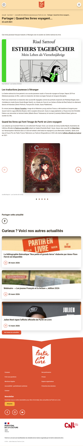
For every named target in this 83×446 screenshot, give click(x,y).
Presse (44, 377)
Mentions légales (10, 381)
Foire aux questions (10, 377)
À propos (7, 372)
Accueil (4, 15)
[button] (36, 199)
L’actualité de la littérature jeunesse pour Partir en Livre (30, 15)
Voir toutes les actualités (11, 332)
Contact (7, 390)
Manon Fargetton (21, 108)
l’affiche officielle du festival (72, 133)
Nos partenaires (46, 372)
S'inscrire (9, 404)
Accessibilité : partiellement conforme (16, 386)
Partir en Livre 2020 (21, 128)
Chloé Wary (76, 128)
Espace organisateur (48, 381)
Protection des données (49, 386)
